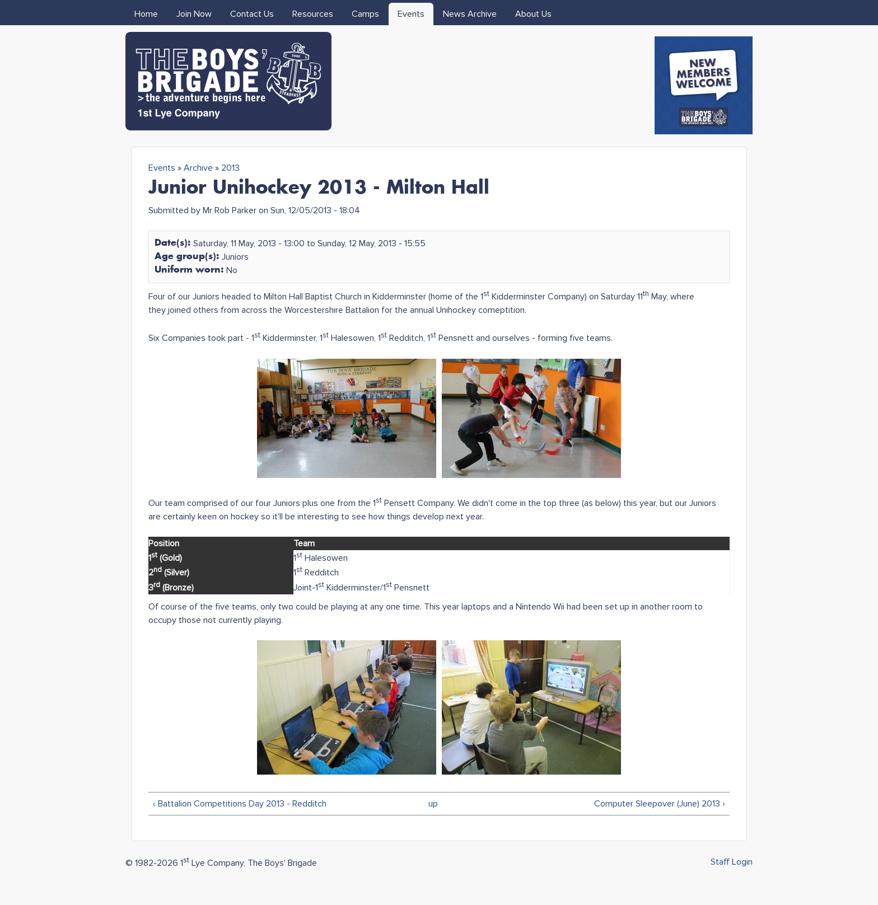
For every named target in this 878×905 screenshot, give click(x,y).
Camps (365, 14)
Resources (312, 14)
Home (146, 14)
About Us (533, 14)
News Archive (470, 14)
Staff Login (732, 862)
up (433, 803)
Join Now (194, 14)
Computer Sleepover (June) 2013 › (659, 803)
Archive (198, 168)
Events (411, 14)
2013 (230, 168)
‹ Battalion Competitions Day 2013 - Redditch (239, 803)
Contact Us (252, 14)
